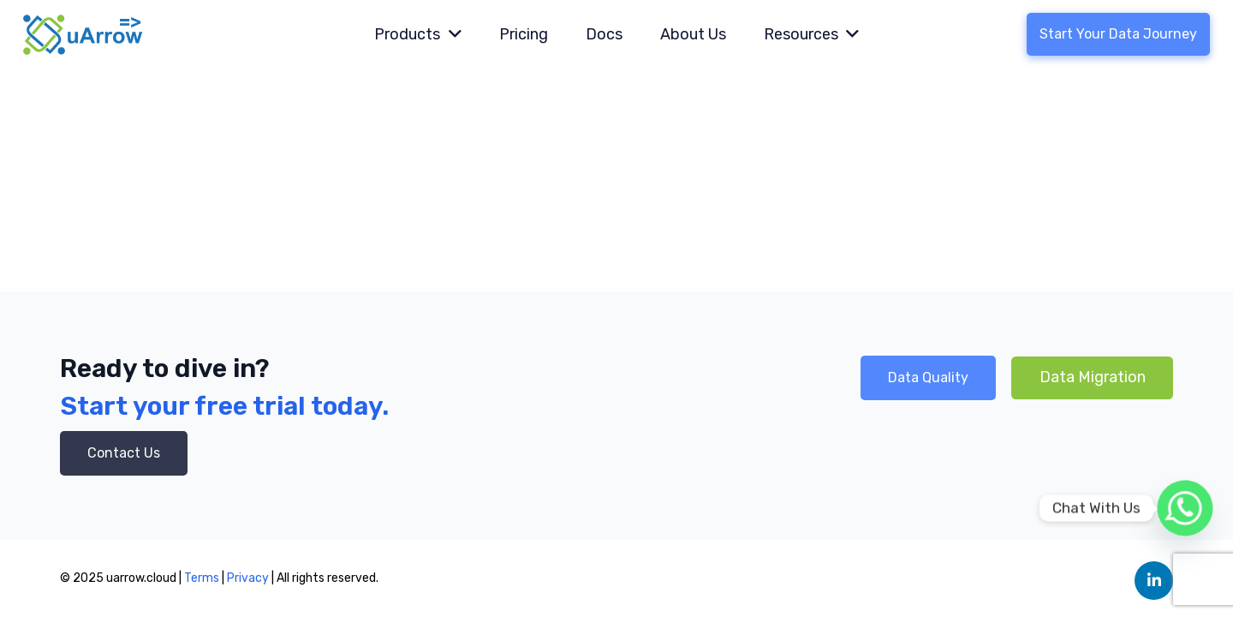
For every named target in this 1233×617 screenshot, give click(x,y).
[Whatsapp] (1185, 508)
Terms (201, 578)
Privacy (249, 578)
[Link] (83, 34)
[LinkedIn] (1154, 580)
